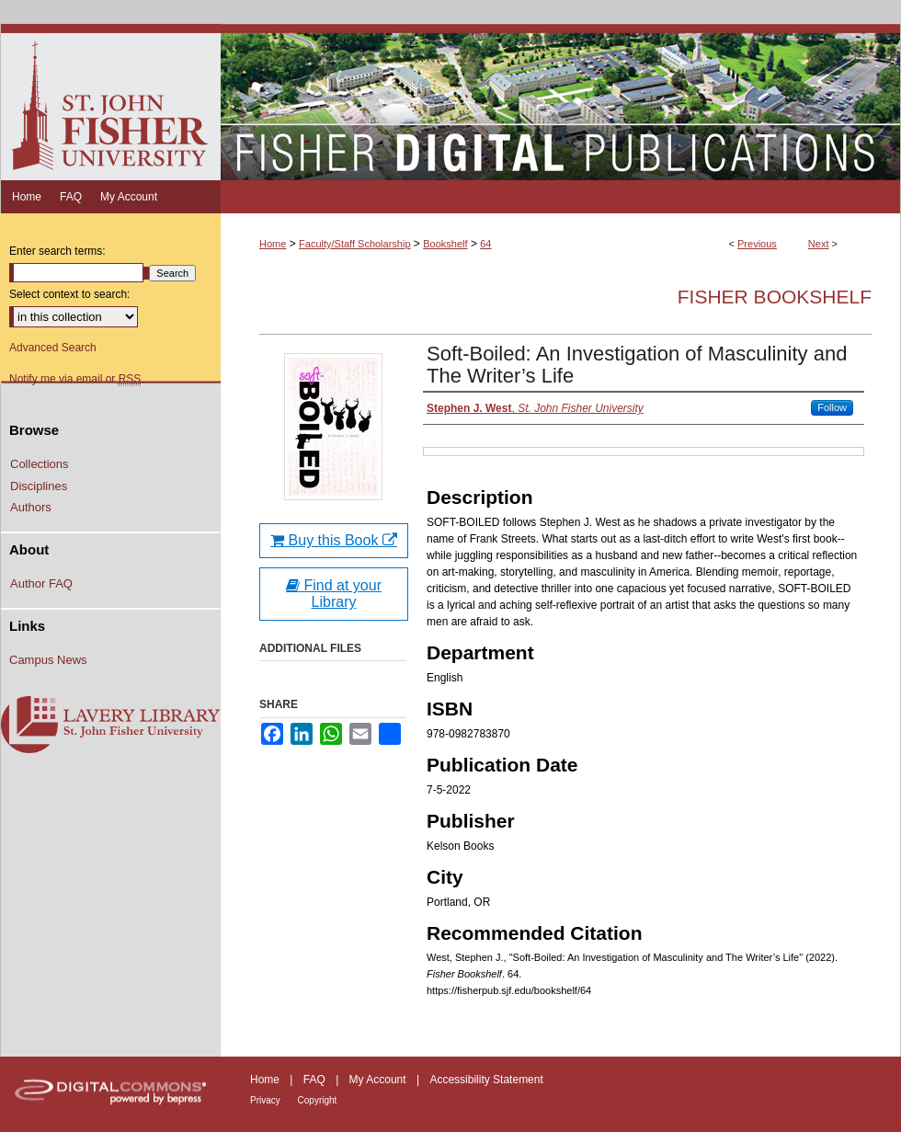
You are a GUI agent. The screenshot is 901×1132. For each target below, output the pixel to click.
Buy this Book (333, 540)
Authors (30, 507)
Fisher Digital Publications (560, 102)
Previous (757, 243)
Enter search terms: (57, 251)
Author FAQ (41, 583)
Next (818, 243)
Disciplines (38, 486)
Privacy (266, 1100)
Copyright (317, 1100)
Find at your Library (334, 593)
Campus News (48, 660)
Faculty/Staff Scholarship (354, 243)
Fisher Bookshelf (775, 296)
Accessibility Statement (485, 1079)
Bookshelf (445, 243)
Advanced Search (53, 347)
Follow (832, 407)
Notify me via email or (75, 378)
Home (272, 243)
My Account (379, 1079)
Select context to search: (69, 294)
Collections (39, 464)
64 (485, 243)
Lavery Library (110, 725)
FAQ (315, 1079)
